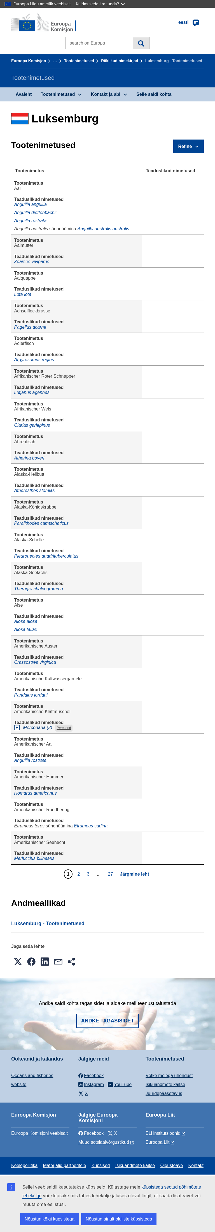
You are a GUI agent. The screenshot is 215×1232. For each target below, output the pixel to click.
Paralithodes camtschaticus (41, 523)
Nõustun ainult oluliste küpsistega (119, 1219)
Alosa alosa (26, 621)
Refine (185, 146)
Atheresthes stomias (34, 490)
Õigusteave (171, 1165)
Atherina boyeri (29, 458)
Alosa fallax (25, 629)
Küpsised (101, 1165)
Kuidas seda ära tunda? (100, 3)
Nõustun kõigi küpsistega (49, 1219)
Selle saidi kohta (153, 94)
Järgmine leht (134, 874)
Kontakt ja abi (105, 94)
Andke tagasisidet (107, 1021)
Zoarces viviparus (31, 261)
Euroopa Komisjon (28, 61)
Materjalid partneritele (64, 1165)
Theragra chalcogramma (38, 588)
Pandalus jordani (31, 695)
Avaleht (24, 94)
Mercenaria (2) (37, 727)
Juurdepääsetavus (164, 1093)
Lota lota (22, 294)
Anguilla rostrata (30, 220)
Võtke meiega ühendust (169, 1075)
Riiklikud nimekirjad (119, 61)
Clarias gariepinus (32, 425)
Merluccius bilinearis (34, 858)
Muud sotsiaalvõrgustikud (103, 1142)
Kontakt (196, 1165)
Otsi (141, 43)
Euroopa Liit (157, 1142)
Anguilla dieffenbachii (35, 212)
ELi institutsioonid (163, 1133)
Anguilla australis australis (103, 228)
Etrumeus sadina (91, 825)
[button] (18, 961)
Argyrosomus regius (34, 359)
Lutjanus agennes (32, 392)
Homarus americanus (35, 793)
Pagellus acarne (30, 327)
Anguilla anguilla (30, 204)
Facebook (91, 1133)
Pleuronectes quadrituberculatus (46, 556)
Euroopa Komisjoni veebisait (39, 1133)
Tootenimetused (79, 61)
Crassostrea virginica (35, 662)
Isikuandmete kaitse (165, 1084)
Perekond (64, 728)
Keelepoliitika (24, 1165)
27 (111, 873)
